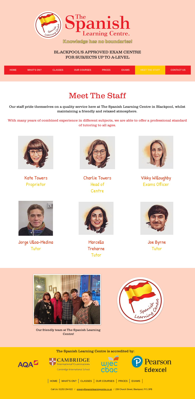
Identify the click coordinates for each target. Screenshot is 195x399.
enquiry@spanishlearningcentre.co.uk (94, 389)
